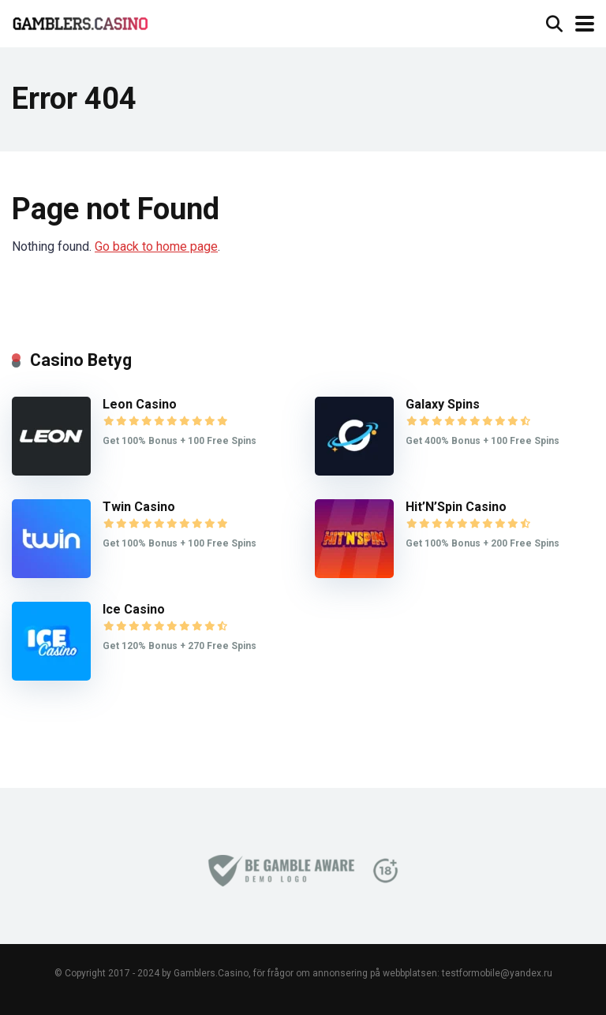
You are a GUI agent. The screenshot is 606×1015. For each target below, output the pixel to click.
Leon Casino (140, 404)
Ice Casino (134, 609)
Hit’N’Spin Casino (456, 506)
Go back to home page (156, 246)
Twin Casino (139, 506)
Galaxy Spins (443, 404)
